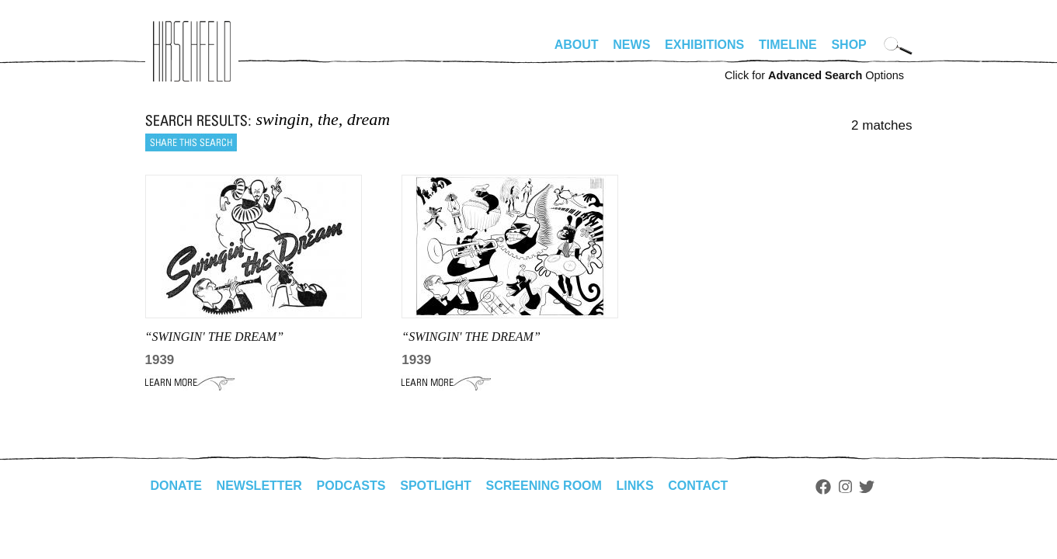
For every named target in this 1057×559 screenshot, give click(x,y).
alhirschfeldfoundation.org (191, 51)
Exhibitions (704, 44)
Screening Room (544, 485)
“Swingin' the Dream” (471, 336)
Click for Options (814, 75)
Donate (176, 485)
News (631, 44)
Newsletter (259, 485)
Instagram (845, 487)
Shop (848, 44)
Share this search (191, 142)
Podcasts (351, 485)
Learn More (190, 383)
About (577, 44)
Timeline (788, 44)
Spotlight (435, 485)
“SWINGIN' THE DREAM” (214, 336)
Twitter (866, 487)
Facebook (823, 487)
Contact (698, 485)
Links (635, 485)
